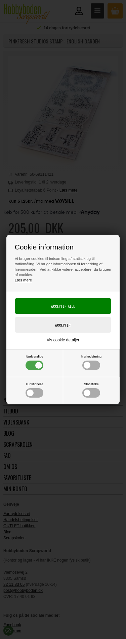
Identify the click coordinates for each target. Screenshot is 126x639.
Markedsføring (91, 362)
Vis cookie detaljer (63, 340)
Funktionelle (34, 390)
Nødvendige (34, 362)
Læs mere (23, 280)
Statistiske (91, 390)
